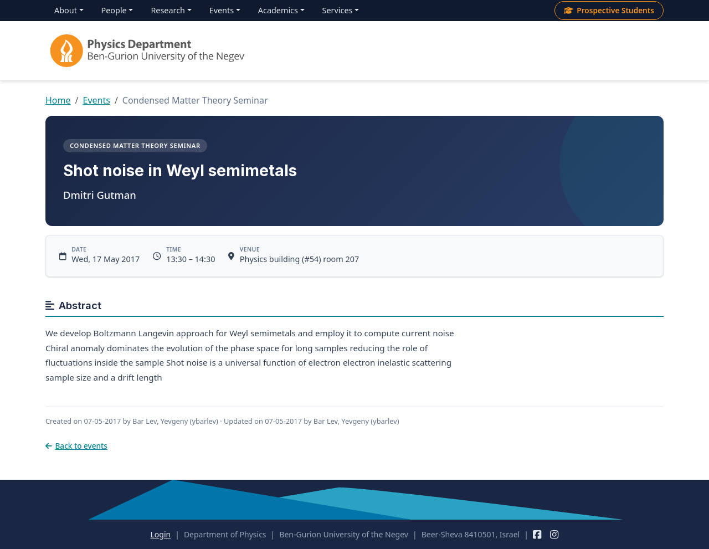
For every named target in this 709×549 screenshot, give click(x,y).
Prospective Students (609, 10)
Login (160, 534)
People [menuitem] (114, 10)
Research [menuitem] (168, 10)
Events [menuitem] (221, 10)
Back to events (76, 445)
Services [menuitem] (337, 10)
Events (96, 100)
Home (58, 100)
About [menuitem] (65, 10)
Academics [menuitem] (278, 10)
